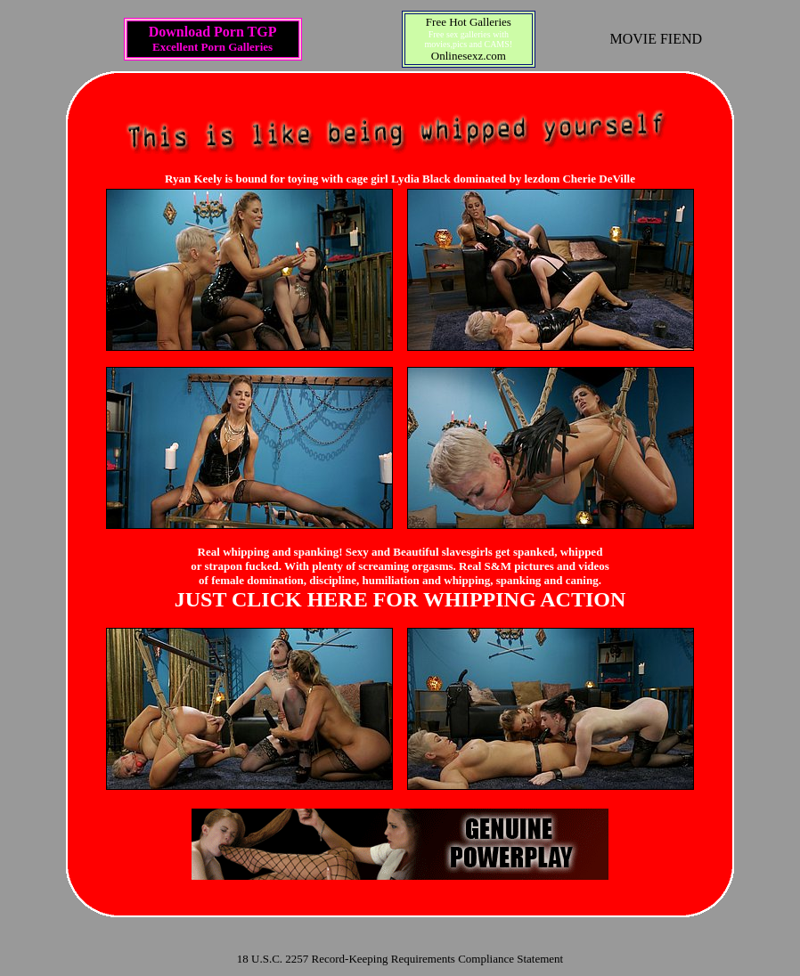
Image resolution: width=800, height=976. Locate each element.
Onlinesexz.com (468, 55)
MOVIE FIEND (656, 38)
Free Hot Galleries (468, 21)
